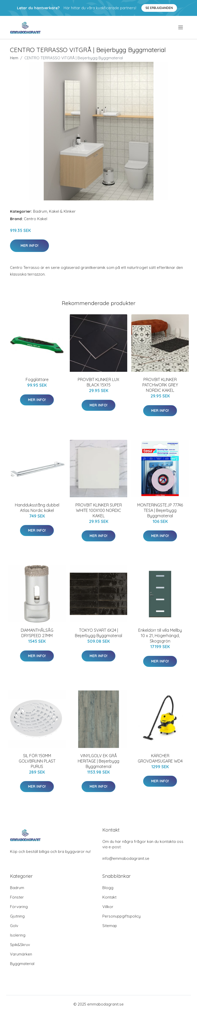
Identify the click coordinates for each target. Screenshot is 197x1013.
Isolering (17, 935)
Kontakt (109, 897)
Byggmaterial (22, 963)
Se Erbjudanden (159, 8)
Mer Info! (29, 245)
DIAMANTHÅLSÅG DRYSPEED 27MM (37, 633)
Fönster (17, 897)
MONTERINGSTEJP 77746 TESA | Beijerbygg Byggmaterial (160, 510)
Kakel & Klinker (62, 211)
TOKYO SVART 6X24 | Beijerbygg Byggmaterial (98, 633)
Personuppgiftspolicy (121, 916)
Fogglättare (37, 379)
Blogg (107, 887)
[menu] (181, 27)
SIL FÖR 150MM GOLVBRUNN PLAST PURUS (37, 761)
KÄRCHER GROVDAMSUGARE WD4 (160, 758)
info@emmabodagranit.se (125, 858)
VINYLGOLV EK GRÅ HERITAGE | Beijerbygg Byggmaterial (98, 761)
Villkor (107, 906)
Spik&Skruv (20, 944)
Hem (14, 57)
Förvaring (19, 906)
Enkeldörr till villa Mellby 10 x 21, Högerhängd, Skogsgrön (160, 636)
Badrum (40, 211)
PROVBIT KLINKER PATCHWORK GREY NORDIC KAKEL (160, 385)
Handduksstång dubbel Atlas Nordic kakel (37, 507)
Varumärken (21, 954)
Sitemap (109, 925)
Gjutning (17, 916)
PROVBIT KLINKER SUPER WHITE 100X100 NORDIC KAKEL (98, 510)
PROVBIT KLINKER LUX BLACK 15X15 (98, 382)
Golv (14, 925)
